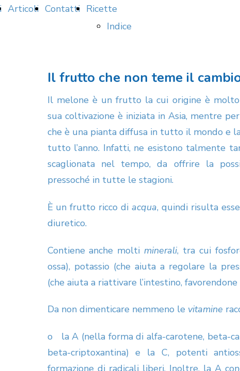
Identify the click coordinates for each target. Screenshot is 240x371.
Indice (119, 26)
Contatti (62, 9)
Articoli (23, 9)
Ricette (101, 9)
